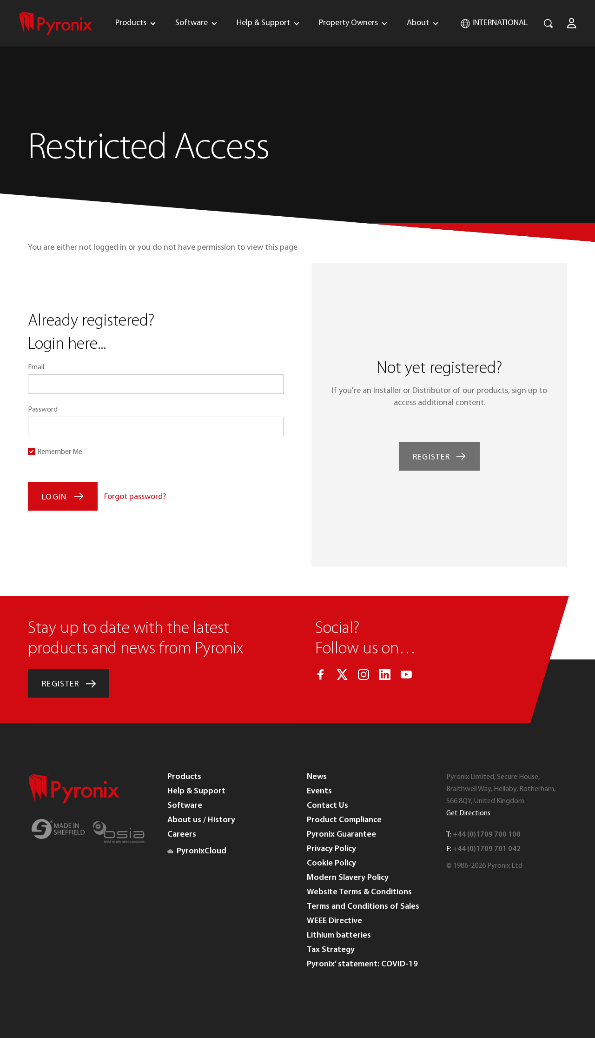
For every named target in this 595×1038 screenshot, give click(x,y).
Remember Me (59, 452)
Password (43, 409)
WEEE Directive (334, 921)
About (418, 23)
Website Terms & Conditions (359, 892)
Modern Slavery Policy (348, 877)
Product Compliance (344, 820)
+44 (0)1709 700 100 (487, 834)
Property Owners (348, 23)
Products (130, 23)
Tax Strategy (331, 949)
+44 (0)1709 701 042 (487, 849)
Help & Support (263, 23)
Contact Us (327, 805)
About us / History (201, 820)
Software (191, 23)
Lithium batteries (339, 935)
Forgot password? (135, 496)
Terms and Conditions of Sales (363, 906)
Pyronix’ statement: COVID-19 (362, 964)
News (317, 776)
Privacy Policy (331, 849)
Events (319, 791)
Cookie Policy (331, 863)
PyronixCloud (196, 851)
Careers (181, 834)
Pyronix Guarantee (341, 834)
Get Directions (468, 813)
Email (36, 367)
